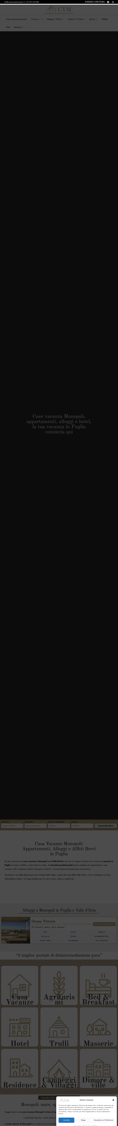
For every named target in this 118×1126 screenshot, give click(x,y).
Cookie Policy (77, 1121)
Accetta (66, 1115)
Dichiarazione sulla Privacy (91, 1121)
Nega (83, 1115)
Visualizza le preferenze (103, 1115)
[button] (113, 1095)
